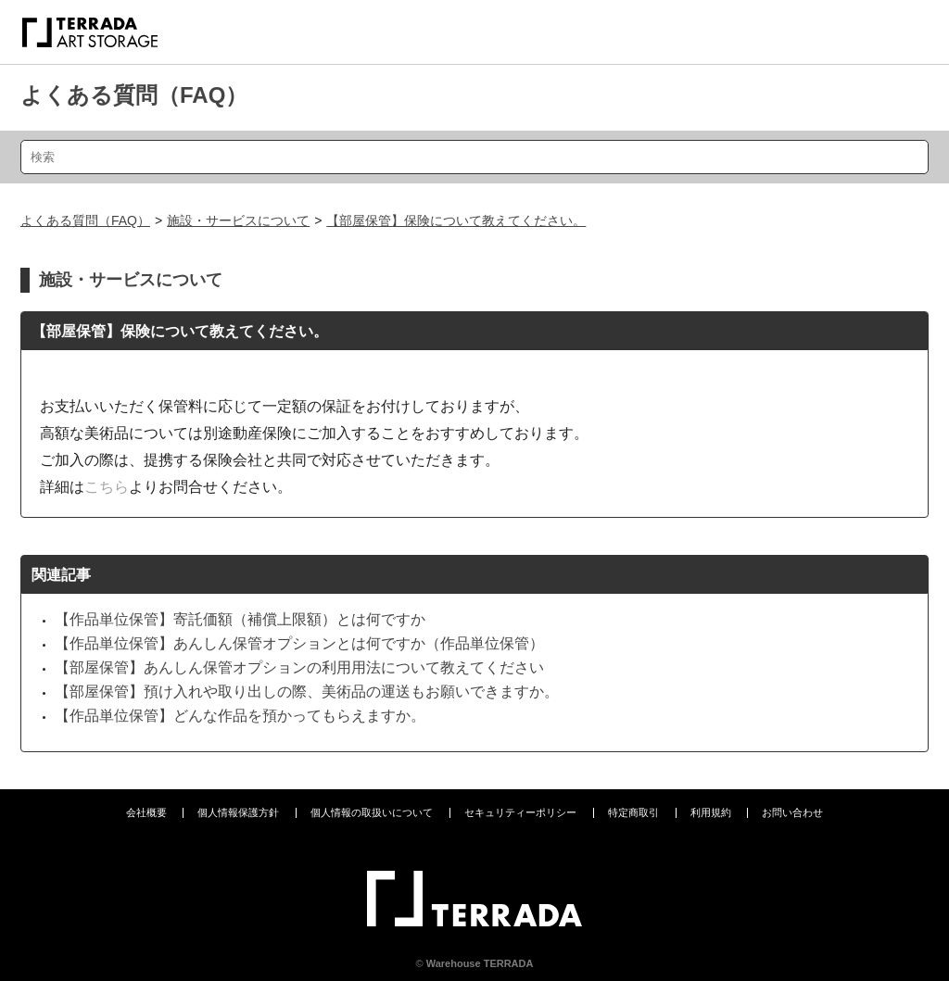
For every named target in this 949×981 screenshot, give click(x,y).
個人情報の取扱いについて (371, 812)
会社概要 (146, 812)
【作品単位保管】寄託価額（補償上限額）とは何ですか (240, 619)
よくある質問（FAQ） (133, 94)
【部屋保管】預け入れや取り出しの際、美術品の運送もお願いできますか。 (307, 691)
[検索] (474, 157)
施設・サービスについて (238, 220)
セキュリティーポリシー (520, 812)
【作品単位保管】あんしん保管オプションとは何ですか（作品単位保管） (299, 643)
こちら (106, 487)
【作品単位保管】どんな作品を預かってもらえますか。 (240, 715)
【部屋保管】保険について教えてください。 (456, 220)
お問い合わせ (792, 812)
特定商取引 (633, 812)
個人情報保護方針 (238, 812)
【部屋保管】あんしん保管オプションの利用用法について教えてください (299, 667)
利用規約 (710, 812)
